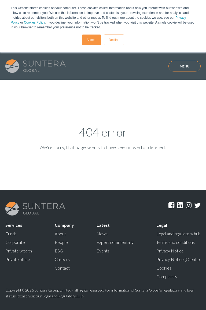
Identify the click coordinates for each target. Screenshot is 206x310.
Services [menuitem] (13, 225)
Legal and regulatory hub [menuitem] (178, 233)
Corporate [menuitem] (15, 242)
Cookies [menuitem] (163, 267)
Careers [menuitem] (62, 259)
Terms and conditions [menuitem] (175, 242)
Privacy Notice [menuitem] (170, 250)
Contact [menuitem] (62, 267)
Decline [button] (114, 40)
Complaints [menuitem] (166, 276)
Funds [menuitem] (11, 233)
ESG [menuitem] (59, 250)
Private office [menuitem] (17, 259)
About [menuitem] (60, 233)
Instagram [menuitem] (189, 205)
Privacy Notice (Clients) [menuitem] (178, 259)
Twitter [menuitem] (197, 205)
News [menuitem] (102, 233)
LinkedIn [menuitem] (180, 205)
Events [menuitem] (103, 250)
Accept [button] (92, 40)
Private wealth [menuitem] (18, 250)
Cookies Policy (34, 22)
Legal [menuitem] (161, 225)
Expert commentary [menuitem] (115, 242)
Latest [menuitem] (103, 225)
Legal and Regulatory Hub (63, 296)
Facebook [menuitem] (171, 205)
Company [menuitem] (64, 225)
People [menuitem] (61, 242)
